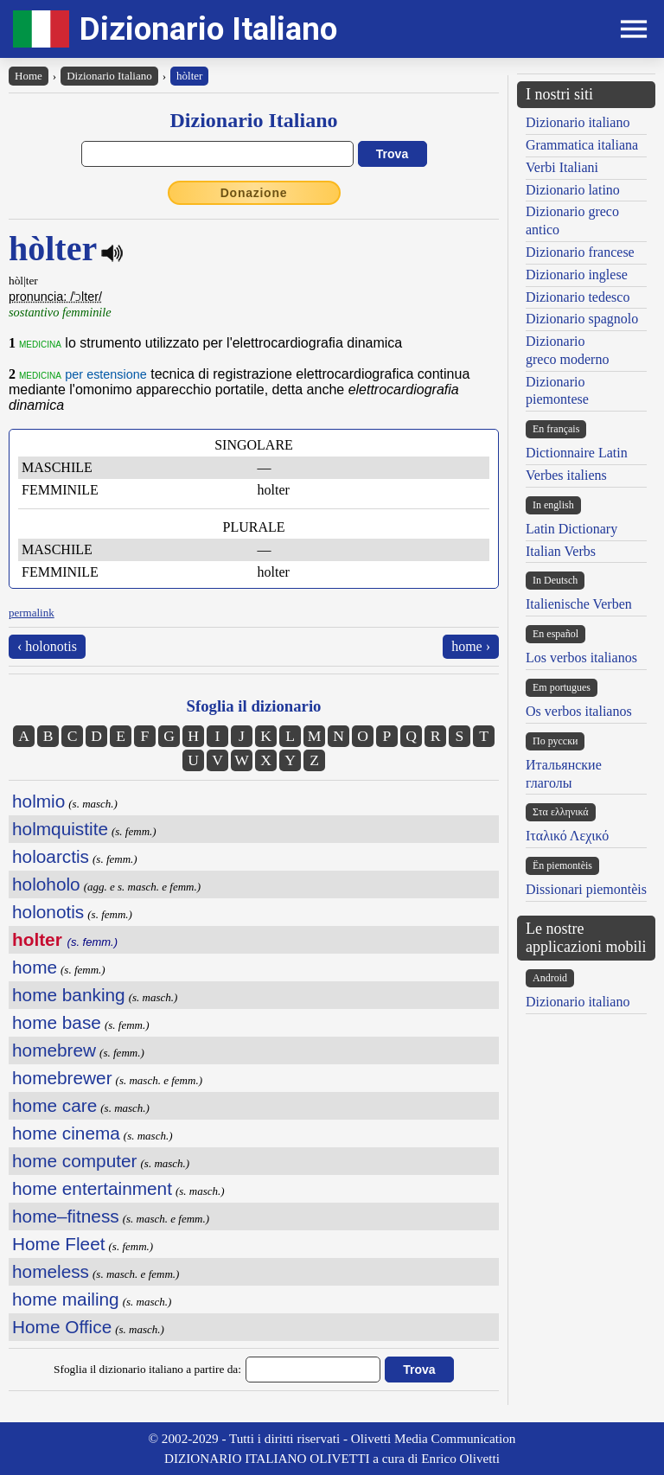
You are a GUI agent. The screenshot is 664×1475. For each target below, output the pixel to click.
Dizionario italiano (577, 122)
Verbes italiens (566, 475)
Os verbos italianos (579, 711)
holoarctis (50, 856)
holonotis (48, 912)
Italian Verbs (561, 551)
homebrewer (62, 1078)
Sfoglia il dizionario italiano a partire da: (147, 1369)
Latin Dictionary (571, 528)
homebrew (54, 1050)
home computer (74, 1161)
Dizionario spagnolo (582, 318)
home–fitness (65, 1216)
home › (470, 646)
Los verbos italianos (581, 657)
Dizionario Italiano (208, 29)
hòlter (189, 75)
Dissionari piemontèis (586, 889)
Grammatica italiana (582, 144)
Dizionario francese (580, 252)
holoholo (46, 884)
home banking (68, 995)
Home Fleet (58, 1244)
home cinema (66, 1133)
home (34, 967)
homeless (50, 1271)
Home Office (62, 1327)
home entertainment (92, 1188)
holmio (38, 801)
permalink (31, 612)
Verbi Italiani (562, 167)
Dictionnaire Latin (577, 452)
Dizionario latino (573, 189)
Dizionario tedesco (577, 297)
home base (56, 1022)
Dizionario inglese (577, 274)
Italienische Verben (579, 604)
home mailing (65, 1299)
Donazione (254, 193)
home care (54, 1105)
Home (28, 75)
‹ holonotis (47, 646)
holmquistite (60, 829)
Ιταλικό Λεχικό (567, 835)
